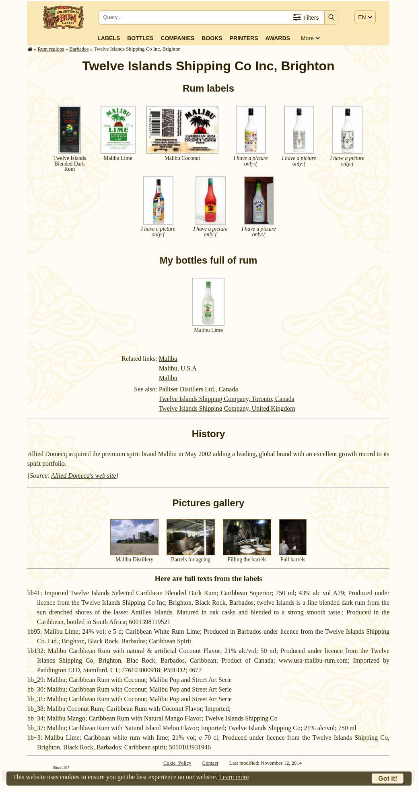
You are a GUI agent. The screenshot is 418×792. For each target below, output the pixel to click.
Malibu (168, 358)
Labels (108, 38)
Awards (277, 38)
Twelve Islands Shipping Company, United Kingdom (227, 408)
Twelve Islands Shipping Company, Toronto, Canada (226, 398)
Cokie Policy (177, 763)
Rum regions (51, 49)
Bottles (140, 38)
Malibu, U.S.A (178, 368)
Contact (210, 763)
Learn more (234, 777)
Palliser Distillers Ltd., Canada (198, 389)
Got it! (387, 778)
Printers (244, 38)
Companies (178, 38)
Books (212, 38)
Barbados (79, 49)
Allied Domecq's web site (83, 475)
